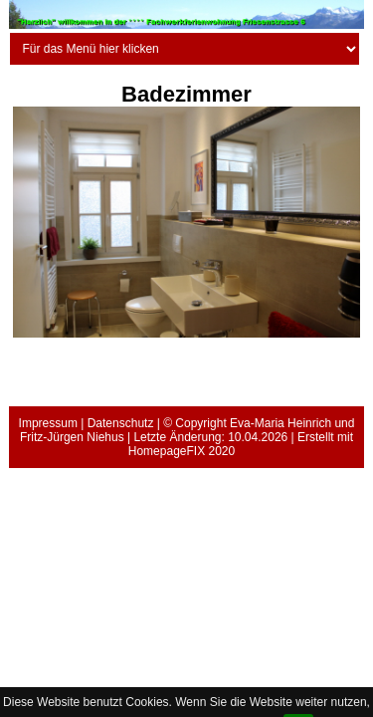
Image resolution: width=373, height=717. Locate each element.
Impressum (48, 423)
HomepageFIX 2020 (181, 451)
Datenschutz (121, 423)
